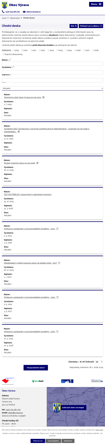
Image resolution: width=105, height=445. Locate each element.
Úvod (4, 18)
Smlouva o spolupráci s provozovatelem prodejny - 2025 (31, 331)
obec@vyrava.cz (33, 12)
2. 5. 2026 (8, 243)
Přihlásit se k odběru (91, 26)
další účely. (100, 430)
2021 (34, 50)
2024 (61, 50)
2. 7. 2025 (8, 104)
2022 (43, 50)
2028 (96, 50)
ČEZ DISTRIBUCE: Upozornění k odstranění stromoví (27, 194)
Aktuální (7, 115)
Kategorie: (6, 50)
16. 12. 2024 (9, 270)
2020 (25, 50)
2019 (17, 50)
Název (5, 60)
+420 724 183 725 (12, 12)
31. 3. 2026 (8, 208)
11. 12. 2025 (8, 139)
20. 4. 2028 (8, 345)
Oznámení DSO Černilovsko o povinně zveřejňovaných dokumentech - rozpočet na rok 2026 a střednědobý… (46, 130)
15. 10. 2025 (9, 201)
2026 (78, 50)
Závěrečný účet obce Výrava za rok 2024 (24, 97)
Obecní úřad (15, 18)
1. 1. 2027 (7, 277)
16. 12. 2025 (9, 170)
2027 (87, 50)
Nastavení (68, 441)
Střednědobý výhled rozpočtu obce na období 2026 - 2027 (32, 263)
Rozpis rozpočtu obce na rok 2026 (21, 163)
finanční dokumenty (14, 54)
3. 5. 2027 (8, 311)
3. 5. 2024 (8, 304)
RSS (74, 26)
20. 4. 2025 (8, 338)
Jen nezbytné (53, 441)
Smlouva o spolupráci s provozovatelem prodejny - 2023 (31, 229)
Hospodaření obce (36, 368)
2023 (52, 50)
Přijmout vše (38, 441)
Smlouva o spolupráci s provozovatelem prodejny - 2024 (31, 297)
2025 (70, 50)
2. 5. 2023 (8, 236)
